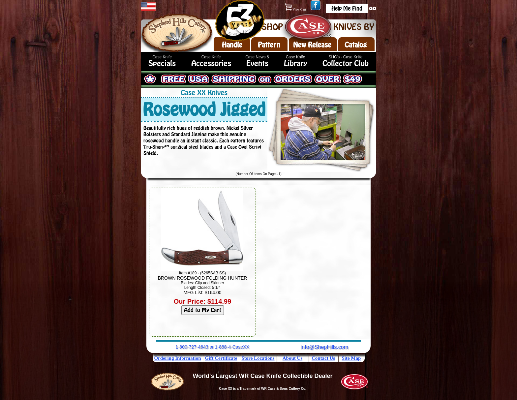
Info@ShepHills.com (324, 347)
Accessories (211, 63)
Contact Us (323, 358)
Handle (232, 44)
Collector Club (345, 63)
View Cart (295, 9)
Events (257, 63)
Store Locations (257, 358)
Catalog (356, 44)
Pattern (269, 44)
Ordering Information (177, 358)
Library (295, 63)
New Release (312, 44)
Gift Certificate (221, 358)
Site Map (351, 358)
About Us (292, 358)
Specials (162, 63)
